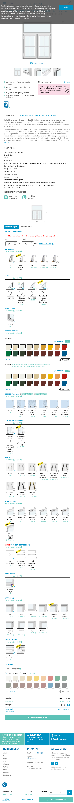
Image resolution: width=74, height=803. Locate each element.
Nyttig (5, 767)
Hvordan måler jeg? (46, 244)
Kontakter (7, 775)
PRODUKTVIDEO (39, 63)
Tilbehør (6, 764)
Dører (5, 756)
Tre (4, 761)
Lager (5, 759)
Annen (23, 673)
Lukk (66, 7)
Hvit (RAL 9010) (11, 673)
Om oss (5, 772)
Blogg (5, 769)
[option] (37, 40)
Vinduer (6, 753)
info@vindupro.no (59, 739)
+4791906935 (40, 753)
